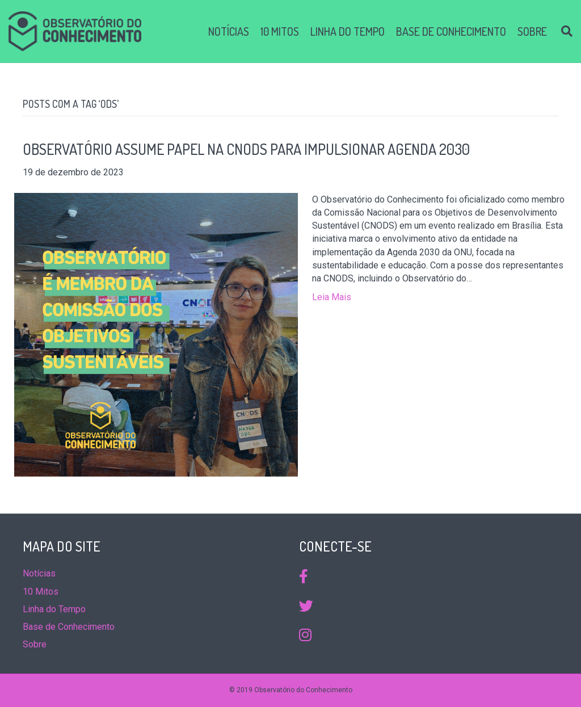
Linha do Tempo (347, 31)
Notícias (228, 31)
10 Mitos (279, 31)
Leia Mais (331, 297)
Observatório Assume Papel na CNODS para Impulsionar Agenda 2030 (246, 149)
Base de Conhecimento (451, 31)
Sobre (532, 31)
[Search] (562, 31)
